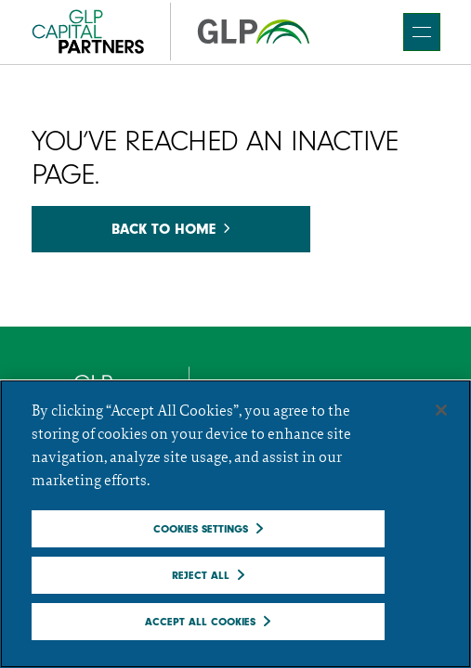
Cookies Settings (200, 528)
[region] (235, 523)
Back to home (170, 229)
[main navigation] (421, 32)
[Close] (441, 410)
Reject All (200, 575)
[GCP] (171, 32)
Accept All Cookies (200, 621)
